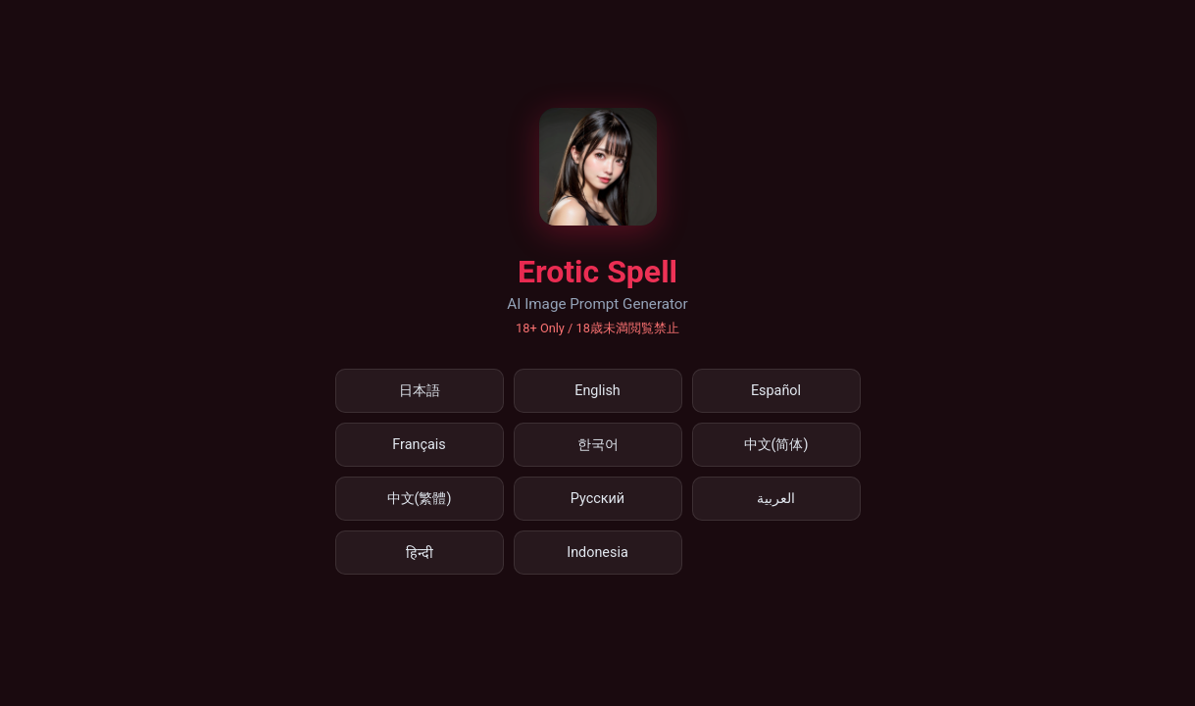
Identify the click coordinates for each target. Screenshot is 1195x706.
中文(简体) (776, 444)
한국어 (598, 444)
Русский (597, 498)
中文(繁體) (419, 498)
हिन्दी (419, 553)
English (597, 390)
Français (418, 444)
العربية (776, 498)
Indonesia (597, 552)
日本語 (419, 390)
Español (776, 390)
